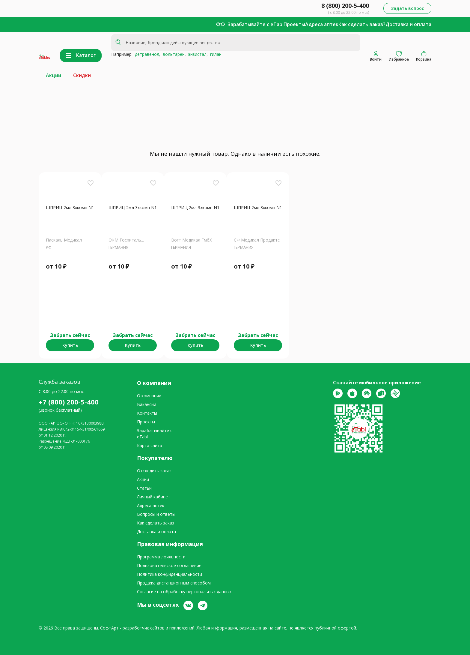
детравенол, (146, 54)
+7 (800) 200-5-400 (69, 401)
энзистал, (197, 54)
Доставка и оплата (408, 24)
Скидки (82, 75)
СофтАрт (109, 628)
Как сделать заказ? (361, 24)
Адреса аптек (321, 24)
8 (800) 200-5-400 (345, 6)
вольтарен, (173, 54)
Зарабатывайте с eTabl (256, 24)
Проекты (294, 24)
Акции (53, 75)
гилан (215, 54)
